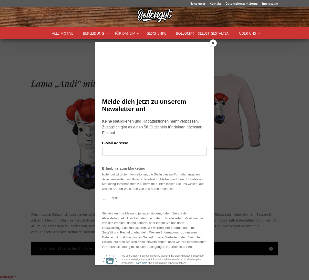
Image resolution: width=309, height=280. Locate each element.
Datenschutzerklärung (242, 4)
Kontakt (215, 4)
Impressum (270, 4)
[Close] (213, 43)
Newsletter (197, 4)
